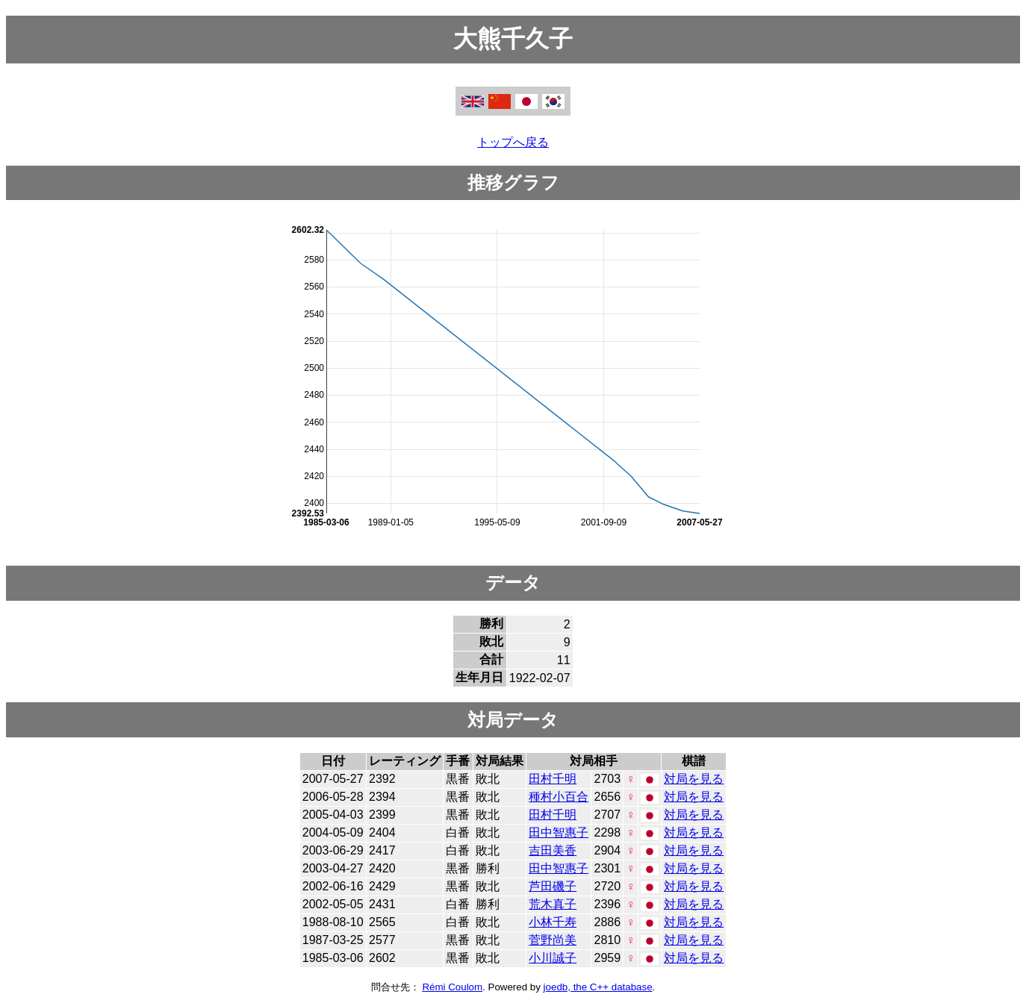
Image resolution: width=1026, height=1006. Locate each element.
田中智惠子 (558, 832)
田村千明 (552, 778)
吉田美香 (552, 850)
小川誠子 (552, 958)
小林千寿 (552, 922)
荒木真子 (552, 904)
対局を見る (694, 778)
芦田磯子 (552, 886)
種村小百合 (558, 796)
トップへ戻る (513, 142)
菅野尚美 (552, 940)
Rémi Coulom (452, 987)
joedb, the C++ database (598, 987)
